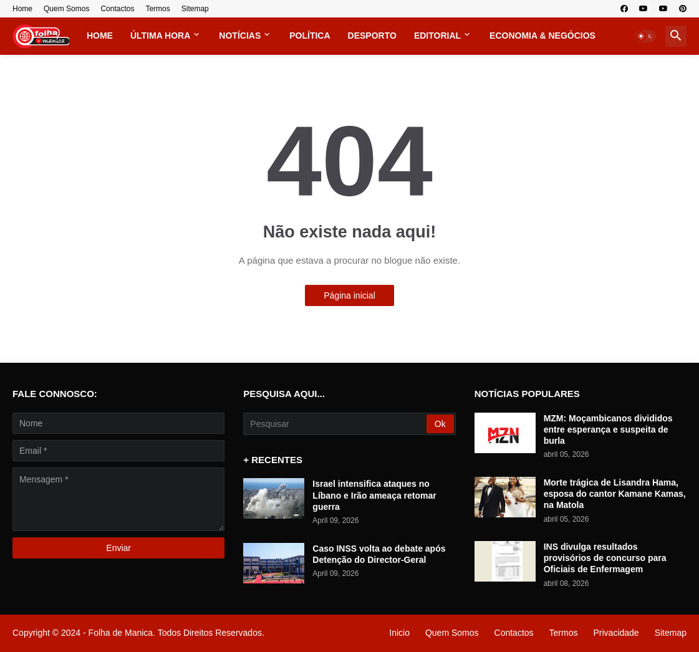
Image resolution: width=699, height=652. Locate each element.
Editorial (437, 36)
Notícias (240, 36)
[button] (645, 36)
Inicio (399, 633)
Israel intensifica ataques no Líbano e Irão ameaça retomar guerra (374, 495)
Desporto (372, 36)
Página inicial (349, 295)
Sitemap (195, 8)
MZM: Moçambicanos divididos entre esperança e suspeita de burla (608, 429)
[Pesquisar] (335, 424)
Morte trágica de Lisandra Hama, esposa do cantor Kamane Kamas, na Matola (615, 493)
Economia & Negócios (542, 36)
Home (22, 8)
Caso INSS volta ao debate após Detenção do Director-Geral (378, 554)
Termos (157, 8)
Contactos (117, 8)
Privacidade (616, 633)
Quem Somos (66, 8)
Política (309, 36)
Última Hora (160, 36)
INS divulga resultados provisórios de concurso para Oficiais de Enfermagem (605, 558)
